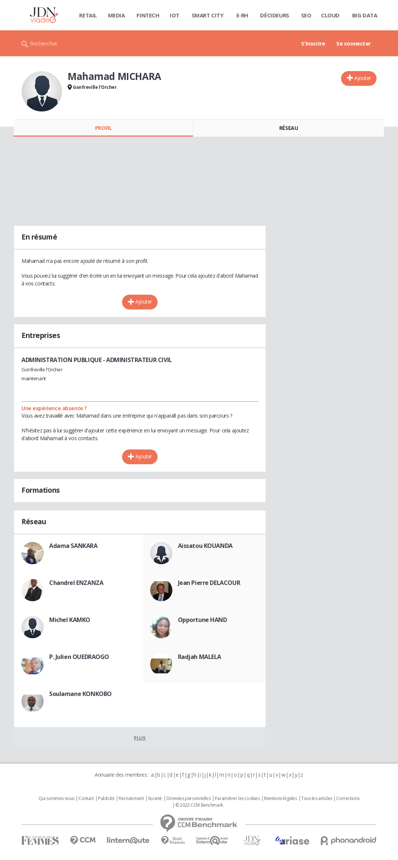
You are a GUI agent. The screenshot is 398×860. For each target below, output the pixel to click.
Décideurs (274, 15)
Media (116, 15)
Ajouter (362, 77)
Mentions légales (280, 798)
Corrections (347, 798)
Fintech (147, 15)
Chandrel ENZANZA (76, 583)
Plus (139, 737)
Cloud (330, 15)
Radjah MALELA (200, 657)
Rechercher (44, 43)
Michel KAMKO (69, 620)
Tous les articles (316, 798)
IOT (174, 15)
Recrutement (131, 798)
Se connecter (353, 43)
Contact (86, 798)
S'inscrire (313, 43)
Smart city (208, 15)
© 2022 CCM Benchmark (199, 805)
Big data (364, 15)
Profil (103, 127)
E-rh (242, 15)
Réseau (288, 127)
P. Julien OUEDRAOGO (79, 657)
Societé (155, 798)
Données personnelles (188, 798)
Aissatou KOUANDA (205, 546)
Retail (88, 15)
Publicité (106, 798)
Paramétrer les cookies (237, 798)
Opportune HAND (202, 620)
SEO (306, 15)
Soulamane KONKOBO (80, 694)
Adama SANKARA (73, 546)
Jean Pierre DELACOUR (209, 583)
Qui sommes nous (56, 798)
